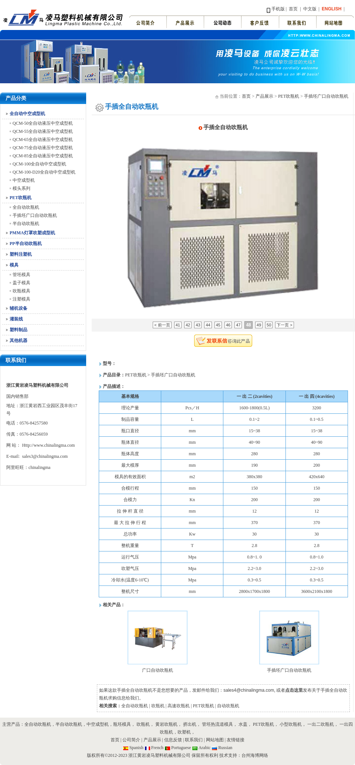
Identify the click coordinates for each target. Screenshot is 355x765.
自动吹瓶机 (228, 705)
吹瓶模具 (21, 290)
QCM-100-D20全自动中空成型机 (44, 172)
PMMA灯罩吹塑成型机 (32, 232)
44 (208, 325)
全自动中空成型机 (27, 113)
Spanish (136, 747)
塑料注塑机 (21, 254)
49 (259, 325)
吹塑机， (186, 732)
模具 (14, 265)
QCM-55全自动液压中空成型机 (43, 131)
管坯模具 (21, 274)
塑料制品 (18, 329)
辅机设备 (18, 308)
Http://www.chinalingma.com (48, 445)
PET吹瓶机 (20, 197)
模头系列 (21, 188)
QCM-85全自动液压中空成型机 (43, 155)
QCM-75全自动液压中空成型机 (43, 147)
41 (178, 325)
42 (188, 325)
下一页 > (284, 325)
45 (218, 325)
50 (269, 325)
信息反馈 (173, 739)
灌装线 (16, 319)
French (157, 747)
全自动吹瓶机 (26, 207)
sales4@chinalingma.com (248, 690)
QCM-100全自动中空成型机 (39, 164)
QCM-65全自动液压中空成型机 (43, 139)
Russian (225, 747)
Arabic (205, 747)
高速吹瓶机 (179, 705)
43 (198, 325)
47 (238, 325)
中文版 (309, 8)
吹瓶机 (158, 705)
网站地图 (215, 739)
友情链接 (235, 739)
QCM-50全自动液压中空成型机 (43, 123)
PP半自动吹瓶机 (26, 243)
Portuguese (181, 747)
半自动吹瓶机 (26, 223)
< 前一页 (162, 325)
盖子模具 (21, 282)
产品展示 (264, 96)
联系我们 (194, 739)
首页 (293, 8)
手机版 (278, 8)
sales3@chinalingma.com (45, 456)
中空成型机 (24, 180)
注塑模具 (21, 299)
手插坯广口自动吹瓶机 (35, 215)
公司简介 (131, 739)
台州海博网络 (254, 755)
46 (228, 325)
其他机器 (18, 340)
